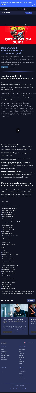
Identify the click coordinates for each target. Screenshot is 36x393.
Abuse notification (23, 380)
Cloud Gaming (5, 12)
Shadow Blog (3, 25)
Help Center (22, 350)
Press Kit (21, 356)
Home (2, 350)
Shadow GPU (4, 360)
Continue (30, 4)
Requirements (22, 358)
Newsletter (21, 362)
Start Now (28, 12)
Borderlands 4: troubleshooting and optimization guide (24, 25)
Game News (10, 25)
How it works (4, 352)
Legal (20, 374)
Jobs (2, 373)
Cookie (20, 378)
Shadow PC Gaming (5, 356)
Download (21, 354)
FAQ (20, 360)
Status (20, 364)
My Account (19, 9)
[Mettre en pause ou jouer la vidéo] (18, 132)
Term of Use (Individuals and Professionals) (25, 372)
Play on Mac (4, 354)
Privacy (20, 376)
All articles (31, 301)
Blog (20, 352)
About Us (3, 371)
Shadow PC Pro (4, 358)
